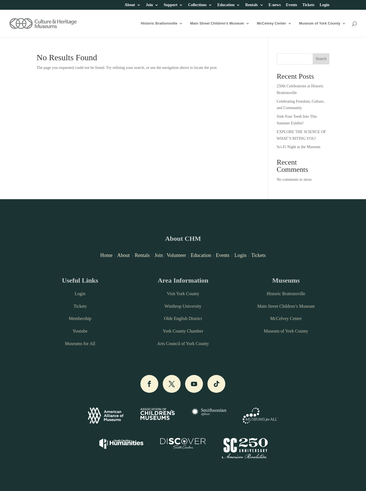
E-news (275, 5)
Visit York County (183, 293)
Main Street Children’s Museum (217, 23)
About (130, 5)
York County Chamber (183, 331)
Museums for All (80, 343)
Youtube (80, 331)
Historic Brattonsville (159, 23)
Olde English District (183, 318)
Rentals (251, 5)
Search (321, 59)
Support (170, 5)
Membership (80, 318)
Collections (197, 5)
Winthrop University (182, 306)
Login (324, 5)
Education (225, 5)
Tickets (308, 5)
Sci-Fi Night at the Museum (298, 147)
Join (149, 5)
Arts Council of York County (183, 343)
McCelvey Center (271, 23)
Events (291, 5)
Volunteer (176, 255)
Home (106, 255)
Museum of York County (319, 23)
